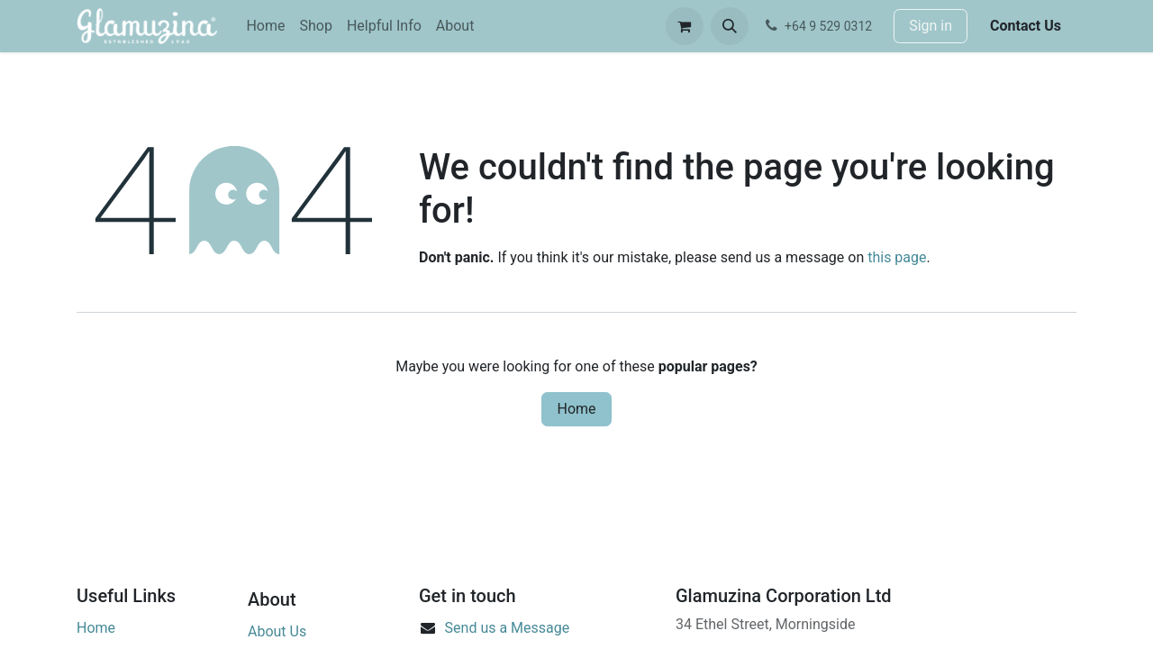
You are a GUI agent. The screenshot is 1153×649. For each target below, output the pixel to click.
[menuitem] (265, 26)
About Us (277, 631)
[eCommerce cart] (685, 26)
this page (896, 257)
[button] (730, 26)
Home (576, 408)
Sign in (930, 25)
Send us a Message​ (507, 627)
